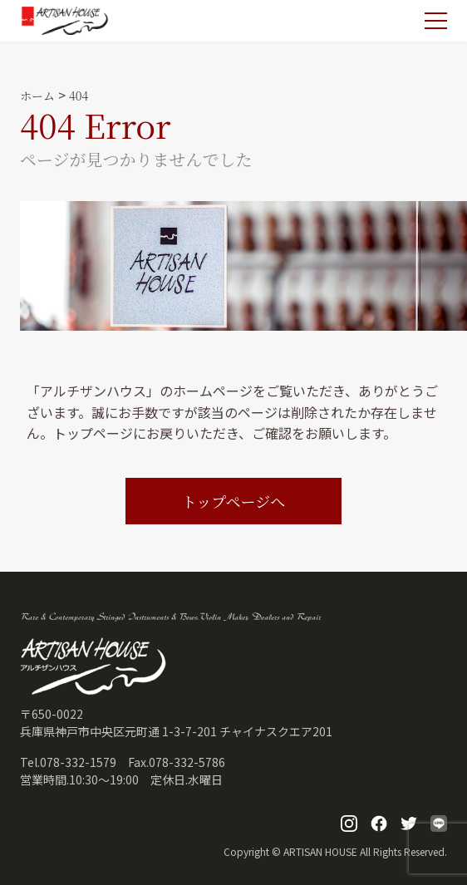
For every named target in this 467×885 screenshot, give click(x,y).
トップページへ (233, 501)
